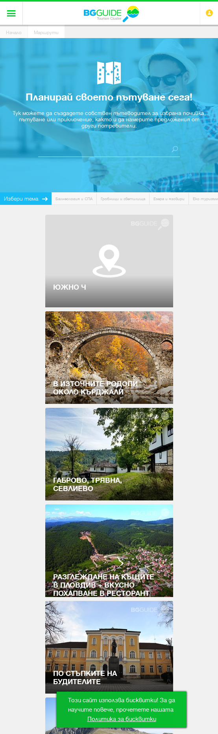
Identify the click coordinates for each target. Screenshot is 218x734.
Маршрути (46, 32)
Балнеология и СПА (73, 199)
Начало (14, 32)
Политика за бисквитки (121, 719)
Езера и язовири (169, 199)
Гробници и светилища (123, 199)
